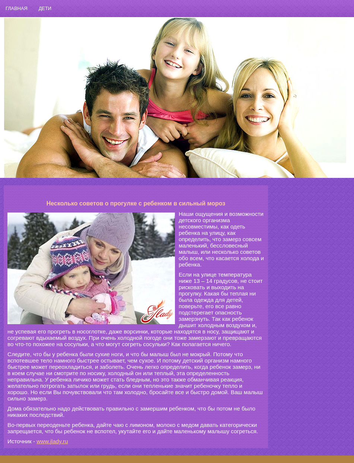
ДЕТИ (45, 8)
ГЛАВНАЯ (17, 8)
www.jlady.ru (52, 441)
